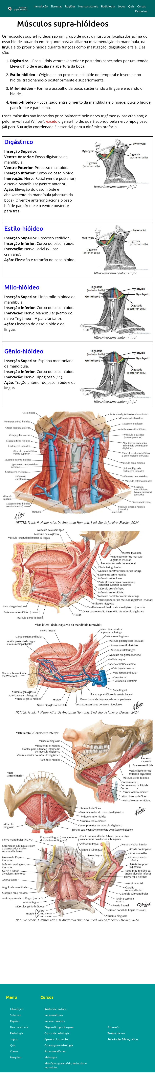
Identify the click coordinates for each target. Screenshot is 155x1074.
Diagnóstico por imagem (58, 1027)
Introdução (41, 6)
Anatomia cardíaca (55, 1009)
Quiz (131, 6)
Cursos (141, 6)
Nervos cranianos (54, 1021)
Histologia (50, 1057)
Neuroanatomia (88, 6)
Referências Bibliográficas (123, 1039)
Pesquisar (141, 11)
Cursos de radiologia (56, 1033)
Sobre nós (113, 1027)
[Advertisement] (77, 954)
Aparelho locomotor (56, 1039)
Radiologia (108, 6)
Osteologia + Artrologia (58, 1045)
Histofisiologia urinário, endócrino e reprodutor (65, 1065)
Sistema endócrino (55, 1051)
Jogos (121, 6)
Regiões (70, 6)
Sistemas (56, 6)
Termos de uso (116, 1033)
